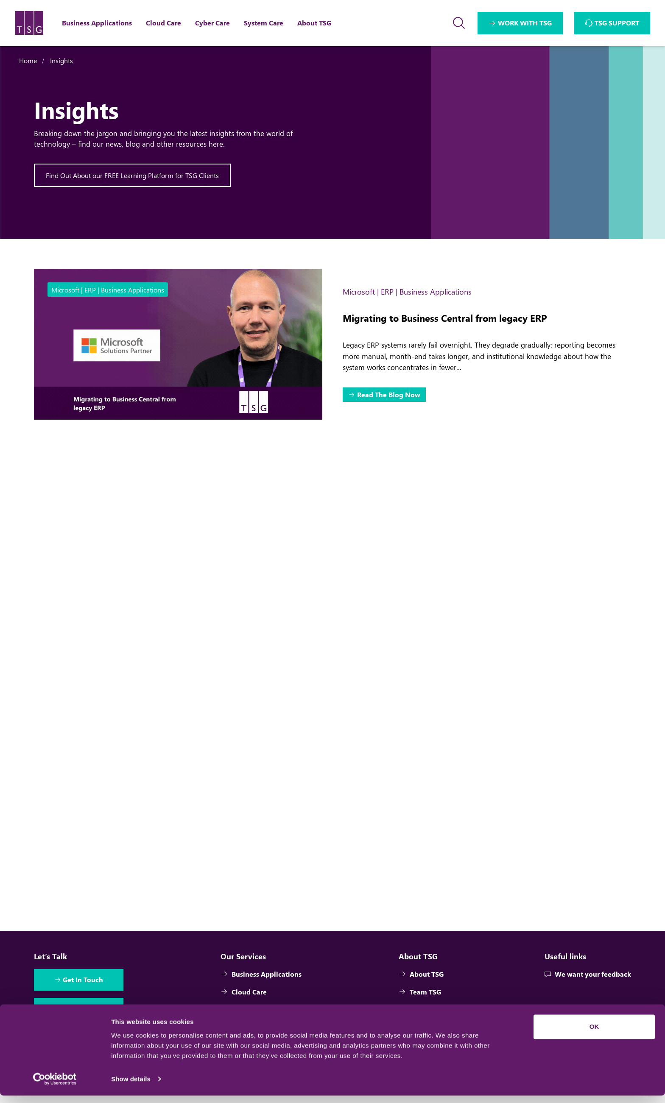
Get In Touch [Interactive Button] (84, 982)
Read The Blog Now (389, 394)
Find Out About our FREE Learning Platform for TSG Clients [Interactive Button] (132, 175)
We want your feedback (587, 976)
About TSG (421, 976)
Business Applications (261, 976)
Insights (61, 60)
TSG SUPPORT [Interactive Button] (617, 22)
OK (594, 1034)
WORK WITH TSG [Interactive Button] (525, 22)
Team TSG (420, 993)
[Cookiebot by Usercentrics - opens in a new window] (55, 1086)
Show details (131, 1086)
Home (28, 60)
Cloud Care (244, 993)
